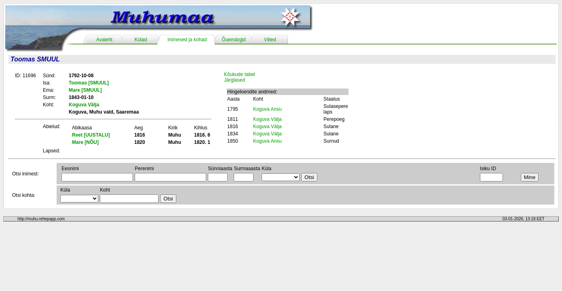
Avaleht (104, 39)
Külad (141, 39)
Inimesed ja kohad (187, 39)
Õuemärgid (233, 39)
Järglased (234, 80)
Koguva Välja (267, 119)
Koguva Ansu (267, 109)
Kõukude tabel (239, 74)
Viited (270, 39)
